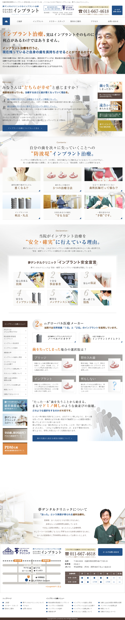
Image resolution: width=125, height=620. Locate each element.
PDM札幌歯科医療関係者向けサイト (15, 448)
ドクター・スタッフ (57, 21)
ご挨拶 (19, 21)
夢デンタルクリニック (16, 551)
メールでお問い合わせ (110, 552)
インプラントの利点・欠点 (21, 207)
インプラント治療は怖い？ (13, 369)
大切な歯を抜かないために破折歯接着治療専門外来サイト (15, 405)
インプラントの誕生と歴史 (13, 357)
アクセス (94, 21)
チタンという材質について (13, 373)
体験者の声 (7, 352)
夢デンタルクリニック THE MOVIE (110, 125)
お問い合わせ (113, 21)
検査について (8, 389)
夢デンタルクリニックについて (33, 602)
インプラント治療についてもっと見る (25, 128)
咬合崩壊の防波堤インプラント (58, 602)
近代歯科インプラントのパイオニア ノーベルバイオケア (54, 338)
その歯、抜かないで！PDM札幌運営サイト (15, 434)
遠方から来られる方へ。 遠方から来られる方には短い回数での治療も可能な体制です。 (110, 109)
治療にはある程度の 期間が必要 (10, 379)
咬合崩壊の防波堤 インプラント (10, 338)
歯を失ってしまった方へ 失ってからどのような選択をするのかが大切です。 (110, 90)
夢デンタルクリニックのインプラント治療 (20, 10)
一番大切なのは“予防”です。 (103, 207)
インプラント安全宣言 (11, 343)
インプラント (38, 21)
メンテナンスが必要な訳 (12, 385)
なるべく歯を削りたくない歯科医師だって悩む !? (103, 180)
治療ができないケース (11, 394)
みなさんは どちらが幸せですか (10, 331)
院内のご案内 (75, 21)
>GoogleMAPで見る (53, 587)
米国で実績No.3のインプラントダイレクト (100, 338)
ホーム (6, 21)
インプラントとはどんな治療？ (84, 605)
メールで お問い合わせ (117, 11)
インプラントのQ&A (11, 348)
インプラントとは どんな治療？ (10, 363)
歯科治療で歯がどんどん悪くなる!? (21, 180)
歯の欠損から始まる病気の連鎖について (55, 438)
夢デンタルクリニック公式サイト (15, 420)
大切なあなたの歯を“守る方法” (63, 207)
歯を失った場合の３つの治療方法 (63, 180)
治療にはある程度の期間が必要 (111, 602)
